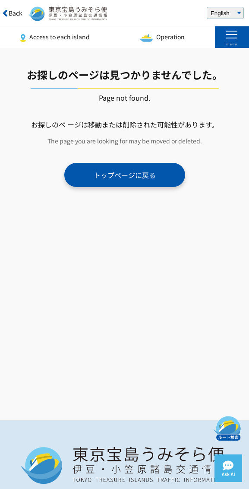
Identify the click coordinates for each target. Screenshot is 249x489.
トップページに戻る (125, 175)
